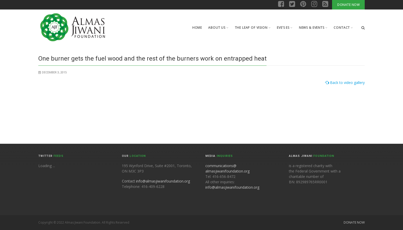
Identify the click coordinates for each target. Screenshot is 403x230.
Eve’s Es (284, 27)
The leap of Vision (253, 27)
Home (197, 27)
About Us (218, 27)
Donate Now (348, 5)
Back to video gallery (347, 82)
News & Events (313, 27)
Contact (343, 27)
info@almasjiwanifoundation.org (163, 181)
